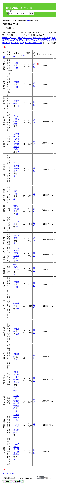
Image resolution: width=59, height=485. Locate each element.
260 (17, 334)
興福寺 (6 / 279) (16, 40)
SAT (28, 20)
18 (17, 87)
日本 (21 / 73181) (25, 38)
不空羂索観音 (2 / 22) (33, 43)
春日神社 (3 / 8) (17, 43)
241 (17, 287)
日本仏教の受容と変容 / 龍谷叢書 (16, 449)
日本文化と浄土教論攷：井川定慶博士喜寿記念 (16, 141)
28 (14, 459)
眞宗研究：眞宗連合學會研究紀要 (16, 377)
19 (17, 261)
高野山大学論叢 (16, 208)
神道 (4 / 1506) (42, 40)
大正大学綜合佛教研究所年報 (16, 253)
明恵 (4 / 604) (29, 40)
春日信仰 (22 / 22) (9, 38)
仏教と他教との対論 (16, 267)
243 (17, 309)
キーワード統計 (9, 473)
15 (14, 199)
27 (17, 227)
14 (17, 214)
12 (14, 176)
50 (14, 387)
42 (17, 68)
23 (14, 243)
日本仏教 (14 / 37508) (42, 38)
